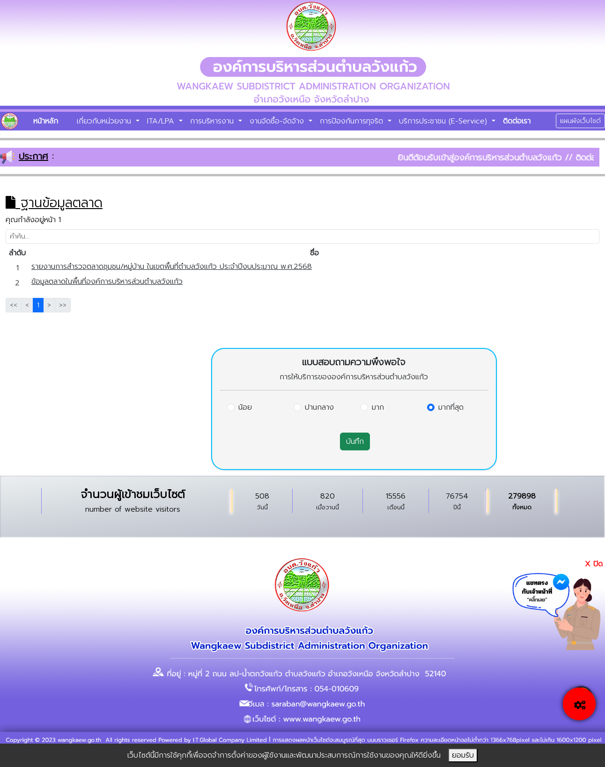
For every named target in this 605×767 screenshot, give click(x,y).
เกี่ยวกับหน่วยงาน (105, 121)
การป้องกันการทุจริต (353, 121)
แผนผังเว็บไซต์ (580, 121)
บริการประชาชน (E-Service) (444, 121)
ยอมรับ (463, 755)
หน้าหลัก (45, 121)
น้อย (245, 407)
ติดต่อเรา (517, 121)
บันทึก (355, 441)
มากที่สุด (451, 407)
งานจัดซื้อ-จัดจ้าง (278, 121)
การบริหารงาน (213, 121)
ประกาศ (33, 156)
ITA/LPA (162, 121)
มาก (378, 407)
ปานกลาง (319, 407)
